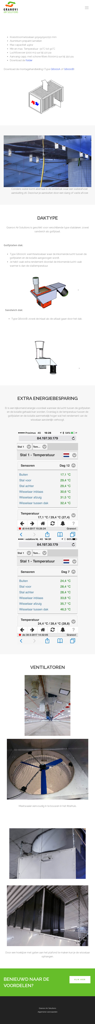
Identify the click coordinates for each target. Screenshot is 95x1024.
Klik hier (80, 980)
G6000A (55, 69)
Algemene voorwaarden (47, 1012)
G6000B (69, 69)
